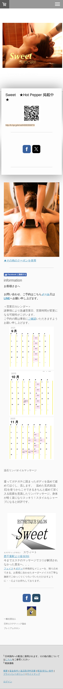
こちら (9, 659)
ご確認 (32, 318)
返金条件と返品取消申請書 (22, 671)
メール (45, 294)
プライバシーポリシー (14, 674)
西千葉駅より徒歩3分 (17, 556)
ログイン (7, 681)
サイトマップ (33, 674)
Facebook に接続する (15, 274)
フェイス (8, 568)
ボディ (19, 568)
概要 (5, 671)
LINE (7, 298)
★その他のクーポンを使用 (20, 260)
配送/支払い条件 (45, 671)
